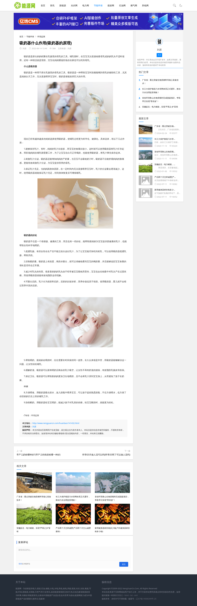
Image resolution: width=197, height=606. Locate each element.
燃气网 (134, 5)
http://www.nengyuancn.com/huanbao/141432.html (55, 424)
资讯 (52, 5)
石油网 (122, 5)
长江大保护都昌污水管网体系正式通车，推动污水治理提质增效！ (161, 92)
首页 (43, 5)
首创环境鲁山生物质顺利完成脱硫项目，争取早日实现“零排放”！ (161, 101)
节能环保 (98, 5)
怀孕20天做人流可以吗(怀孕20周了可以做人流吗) (106, 455)
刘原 (34, 427)
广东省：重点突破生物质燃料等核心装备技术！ (160, 83)
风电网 (145, 5)
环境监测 (41, 37)
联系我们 (119, 595)
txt (131, 595)
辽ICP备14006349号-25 (146, 598)
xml (136, 595)
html (126, 595)
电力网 (85, 5)
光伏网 (74, 5)
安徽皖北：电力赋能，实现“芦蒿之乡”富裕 (160, 107)
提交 (124, 565)
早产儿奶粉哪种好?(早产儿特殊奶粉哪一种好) (38, 455)
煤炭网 (111, 5)
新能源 (62, 5)
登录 (20, 565)
